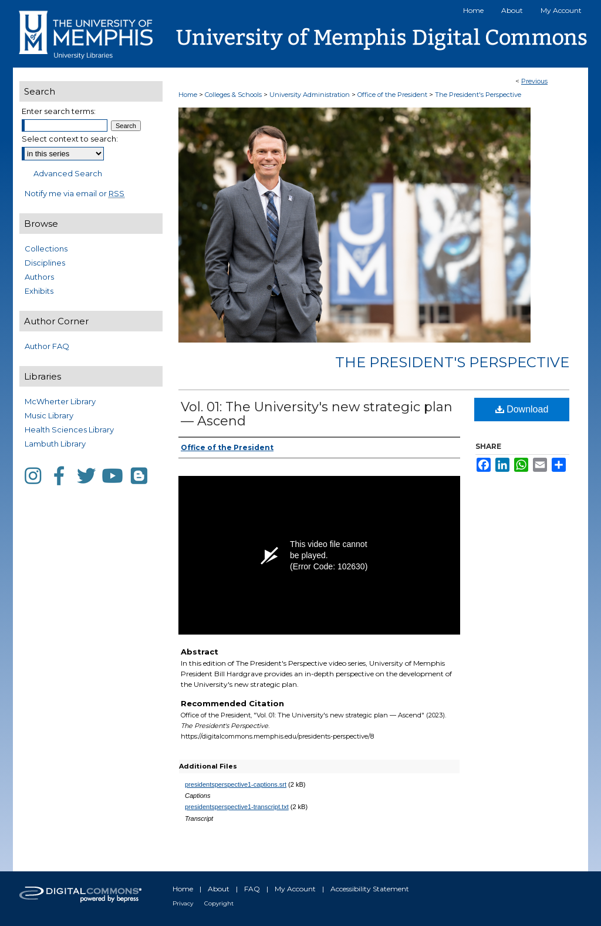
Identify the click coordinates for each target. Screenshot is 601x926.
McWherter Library (60, 401)
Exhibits (39, 291)
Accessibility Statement (369, 888)
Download (522, 409)
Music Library (49, 415)
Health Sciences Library (69, 429)
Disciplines (45, 262)
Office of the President (393, 94)
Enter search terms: (59, 111)
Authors (39, 276)
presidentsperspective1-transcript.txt (237, 806)
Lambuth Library (55, 443)
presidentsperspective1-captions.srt (235, 784)
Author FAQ (47, 346)
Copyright (219, 903)
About (218, 888)
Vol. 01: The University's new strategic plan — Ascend (317, 414)
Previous (534, 81)
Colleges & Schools (234, 94)
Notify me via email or (74, 193)
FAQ (252, 888)
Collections (46, 248)
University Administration (310, 94)
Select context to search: (70, 138)
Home (187, 94)
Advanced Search (67, 173)
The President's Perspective (478, 94)
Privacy (183, 903)
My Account (295, 888)
